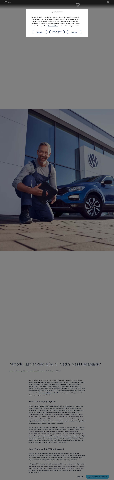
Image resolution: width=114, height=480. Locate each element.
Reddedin (74, 32)
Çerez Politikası (53, 26)
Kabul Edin (40, 32)
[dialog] (57, 240)
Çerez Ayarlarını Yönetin (57, 32)
